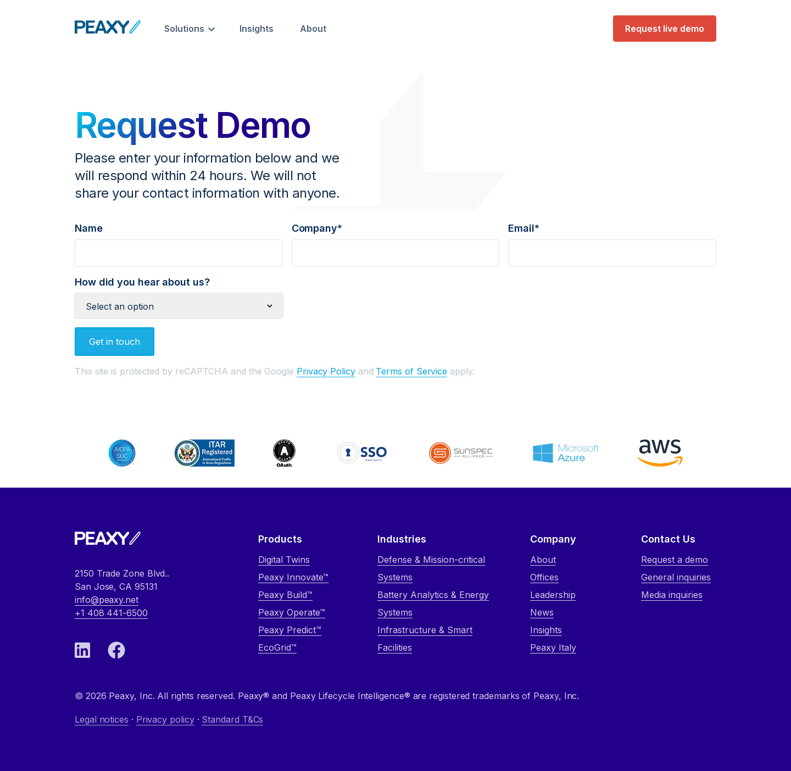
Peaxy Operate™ (291, 612)
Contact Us (668, 539)
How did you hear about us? (179, 294)
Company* (396, 240)
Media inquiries (672, 594)
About (313, 28)
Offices (544, 577)
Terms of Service (411, 371)
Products (280, 539)
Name (179, 240)
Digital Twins (284, 559)
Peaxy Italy (553, 647)
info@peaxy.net (106, 599)
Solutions (184, 28)
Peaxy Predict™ (289, 629)
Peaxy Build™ (285, 594)
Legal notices (102, 719)
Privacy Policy (326, 371)
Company (553, 539)
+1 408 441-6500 (111, 612)
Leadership (553, 594)
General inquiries (676, 577)
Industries (401, 539)
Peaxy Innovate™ (293, 577)
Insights (256, 28)
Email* (612, 240)
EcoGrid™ (277, 647)
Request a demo (674, 559)
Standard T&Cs (232, 719)
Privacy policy (165, 719)
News (542, 612)
